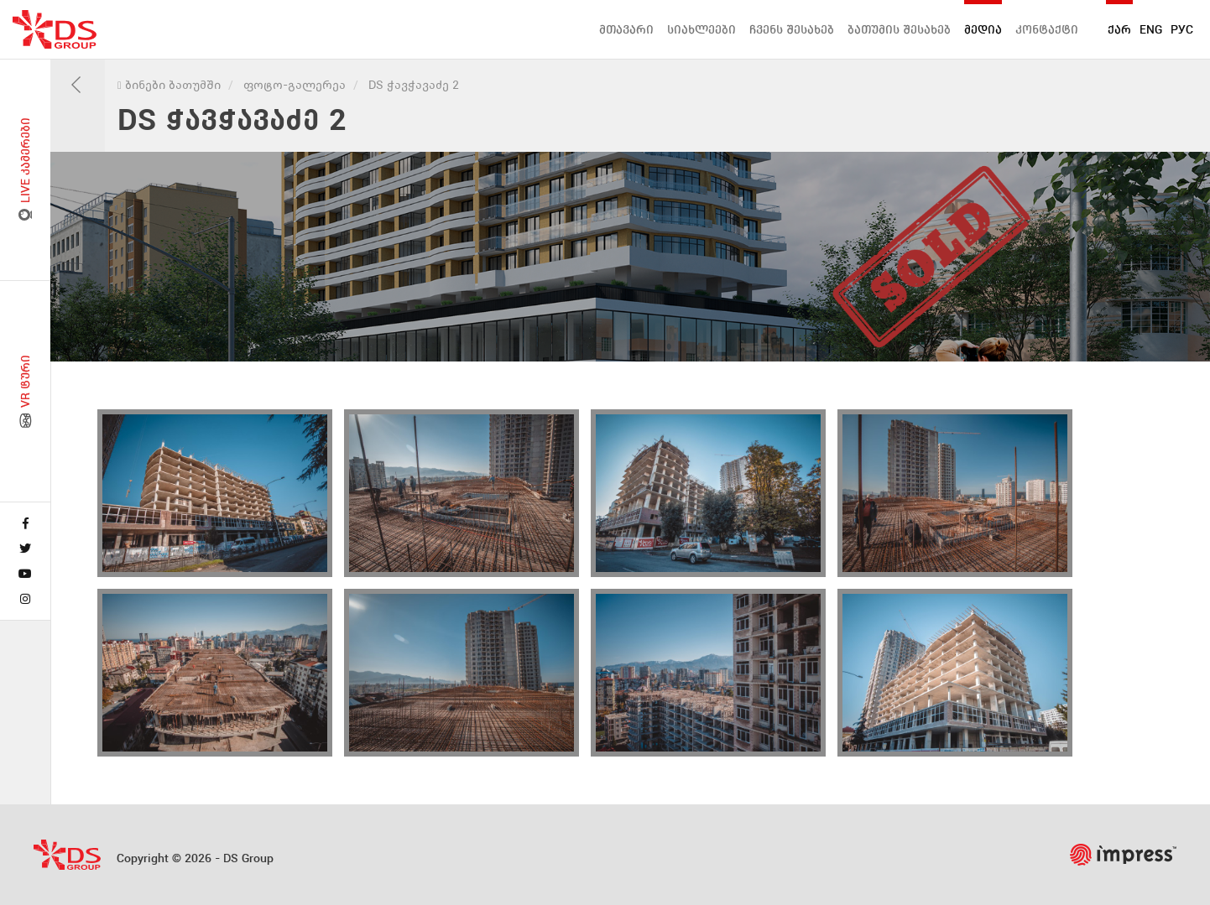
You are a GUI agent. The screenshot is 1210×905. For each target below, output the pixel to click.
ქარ (1119, 29)
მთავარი (626, 29)
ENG (1151, 29)
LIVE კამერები (25, 170)
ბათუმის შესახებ (899, 29)
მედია (983, 29)
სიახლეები (701, 29)
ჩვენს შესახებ (791, 29)
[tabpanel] (630, 256)
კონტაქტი (1046, 29)
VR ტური (25, 392)
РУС (1182, 29)
